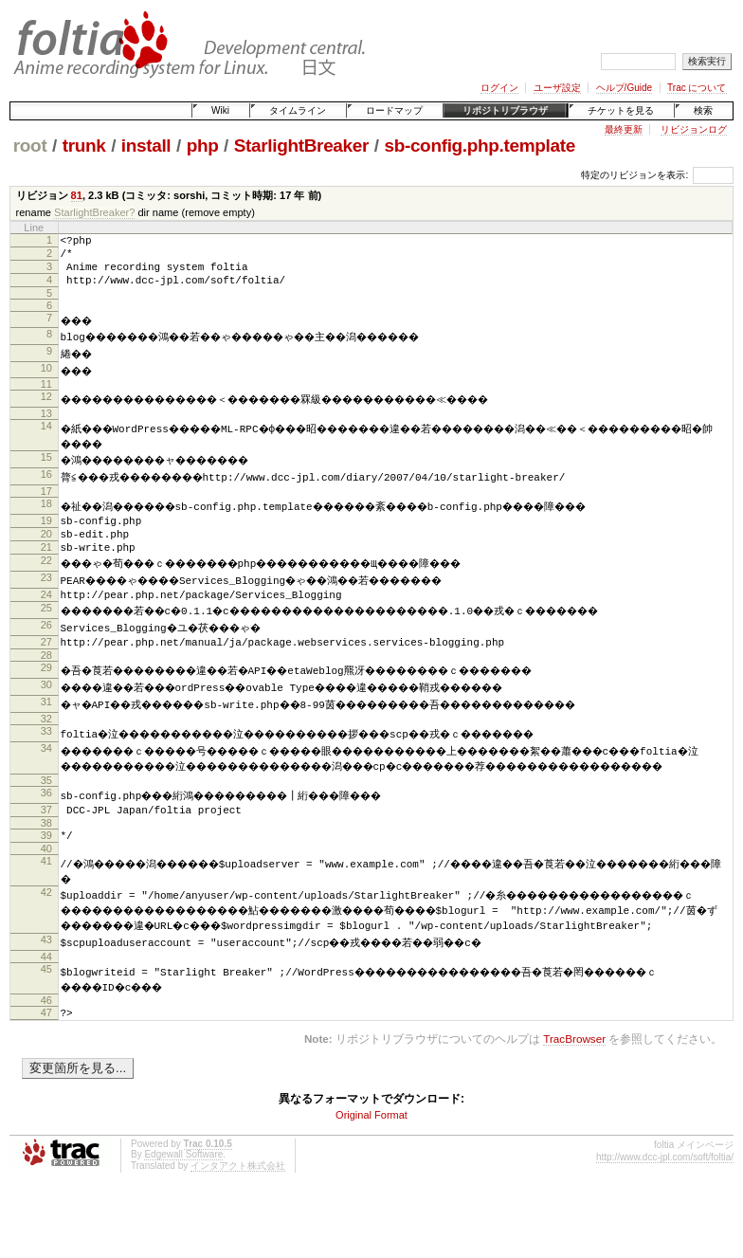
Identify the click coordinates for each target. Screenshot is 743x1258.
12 (46, 407)
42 (46, 939)
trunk (84, 145)
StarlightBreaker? (94, 212)
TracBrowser (574, 1103)
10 (46, 379)
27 (46, 665)
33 (46, 757)
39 (46, 878)
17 (46, 503)
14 (46, 437)
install (146, 145)
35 (46, 821)
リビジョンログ (694, 129)
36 (46, 833)
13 (46, 424)
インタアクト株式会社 (237, 1230)
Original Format (371, 1179)
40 (46, 895)
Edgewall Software (183, 1218)
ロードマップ (394, 110)
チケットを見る (621, 110)
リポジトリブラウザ (505, 110)
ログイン (499, 87)
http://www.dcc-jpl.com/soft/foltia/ (665, 1221)
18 (46, 515)
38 (46, 866)
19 (46, 532)
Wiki (220, 110)
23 (46, 598)
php (203, 145)
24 (46, 615)
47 (46, 1074)
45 (46, 1030)
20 (46, 549)
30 (46, 711)
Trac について (696, 87)
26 (46, 648)
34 (46, 774)
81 (76, 195)
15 (46, 469)
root (30, 145)
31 (46, 728)
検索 (703, 110)
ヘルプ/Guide (624, 87)
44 (46, 1018)
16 (46, 486)
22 (46, 581)
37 (46, 850)
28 (46, 681)
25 (46, 631)
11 (46, 395)
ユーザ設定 (557, 87)
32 (46, 745)
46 (46, 1061)
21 (46, 565)
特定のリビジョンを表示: (634, 175)
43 (46, 1001)
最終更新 (624, 129)
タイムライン (297, 110)
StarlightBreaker (301, 145)
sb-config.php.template (479, 145)
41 (46, 907)
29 (46, 694)
